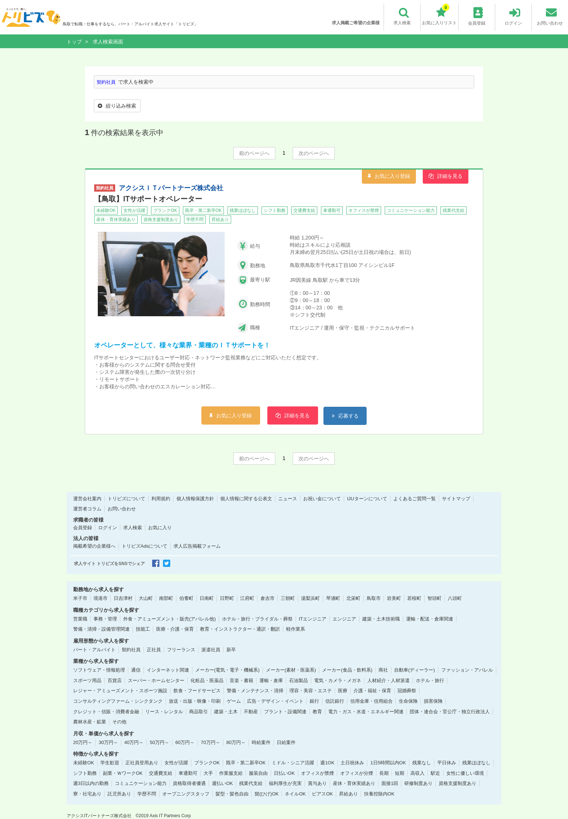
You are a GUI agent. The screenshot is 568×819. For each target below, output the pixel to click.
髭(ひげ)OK (267, 793)
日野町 (227, 598)
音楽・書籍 (241, 680)
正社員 (154, 649)
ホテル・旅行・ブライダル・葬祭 (257, 618)
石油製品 (298, 680)
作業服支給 (231, 773)
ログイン (107, 527)
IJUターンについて (367, 498)
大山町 (146, 598)
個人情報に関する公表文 (246, 498)
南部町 (166, 598)
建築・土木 (226, 711)
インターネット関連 (168, 670)
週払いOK (222, 783)
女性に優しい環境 (465, 773)
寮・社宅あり (87, 793)
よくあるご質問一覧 (414, 498)
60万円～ (185, 742)
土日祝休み (352, 762)
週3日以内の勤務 (91, 783)
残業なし (421, 762)
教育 (317, 711)
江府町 (247, 598)
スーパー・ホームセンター (156, 680)
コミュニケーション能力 (141, 783)
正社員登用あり (141, 762)
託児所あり (119, 793)
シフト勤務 (85, 773)
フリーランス (181, 649)
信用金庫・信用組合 (371, 700)
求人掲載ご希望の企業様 (355, 22)
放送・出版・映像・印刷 (195, 700)
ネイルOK (295, 793)
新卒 (231, 649)
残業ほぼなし (476, 762)
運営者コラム (87, 508)
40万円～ (133, 742)
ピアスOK (322, 793)
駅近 (435, 773)
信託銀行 (334, 700)
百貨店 (115, 680)
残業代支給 (251, 783)
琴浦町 (333, 598)
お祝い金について (322, 498)
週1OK (327, 762)
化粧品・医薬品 (207, 680)
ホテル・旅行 (430, 680)
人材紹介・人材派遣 (388, 680)
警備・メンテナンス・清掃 (255, 690)
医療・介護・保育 (175, 628)
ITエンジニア (313, 618)
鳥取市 (374, 598)
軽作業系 (295, 628)
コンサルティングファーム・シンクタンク (118, 700)
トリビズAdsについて (144, 546)
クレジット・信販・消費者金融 (106, 711)
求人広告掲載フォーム (197, 546)
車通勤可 (188, 773)
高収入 (417, 773)
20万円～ (82, 742)
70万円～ (210, 742)
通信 (136, 670)
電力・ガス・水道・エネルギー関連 (366, 711)
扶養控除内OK (379, 793)
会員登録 (82, 527)
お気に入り (160, 527)
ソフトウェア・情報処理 (99, 670)
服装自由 (258, 773)
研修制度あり (418, 783)
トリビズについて (126, 498)
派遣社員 (210, 649)
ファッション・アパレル (467, 670)
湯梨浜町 (310, 598)
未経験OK (83, 762)
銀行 (314, 700)
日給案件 (286, 742)
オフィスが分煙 (356, 773)
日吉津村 (123, 598)
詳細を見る (450, 175)
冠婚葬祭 (406, 690)
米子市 (80, 598)
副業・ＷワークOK (123, 773)
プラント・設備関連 (285, 711)
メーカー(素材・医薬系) (291, 670)
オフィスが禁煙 (317, 773)
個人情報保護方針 (195, 498)
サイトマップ (456, 498)
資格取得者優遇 (189, 783)
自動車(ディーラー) (414, 670)
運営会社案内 (87, 498)
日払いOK (284, 773)
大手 (208, 773)
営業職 (80, 618)
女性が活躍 (176, 762)
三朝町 (288, 598)
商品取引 (198, 711)
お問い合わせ (122, 508)
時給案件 (261, 742)
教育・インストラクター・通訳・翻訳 (240, 628)
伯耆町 (186, 598)
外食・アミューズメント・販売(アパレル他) (169, 618)
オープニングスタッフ (185, 793)
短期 (399, 773)
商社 (383, 670)
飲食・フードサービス (197, 690)
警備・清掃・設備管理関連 (101, 628)
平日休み (446, 762)
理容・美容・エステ (310, 690)
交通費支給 (160, 773)
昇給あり (348, 793)
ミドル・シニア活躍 (293, 762)
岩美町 (394, 598)
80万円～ (236, 742)
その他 (119, 721)
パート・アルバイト (94, 649)
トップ (74, 42)
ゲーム (234, 700)
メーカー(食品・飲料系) (347, 670)
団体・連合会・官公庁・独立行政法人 (450, 711)
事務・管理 (105, 618)
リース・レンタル (164, 711)
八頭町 (455, 598)
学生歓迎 (109, 762)
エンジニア (344, 618)
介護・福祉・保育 (372, 690)
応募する (351, 415)
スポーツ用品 (87, 680)
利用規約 (160, 498)
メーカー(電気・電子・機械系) (227, 670)
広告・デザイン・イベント (275, 700)
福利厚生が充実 (285, 783)
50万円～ (159, 742)
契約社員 (107, 82)
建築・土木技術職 (381, 618)
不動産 (251, 711)
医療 (342, 690)
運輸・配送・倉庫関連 (429, 618)
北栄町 (353, 598)
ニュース (287, 498)
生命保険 (408, 700)
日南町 (207, 598)
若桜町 (414, 598)
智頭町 (434, 598)
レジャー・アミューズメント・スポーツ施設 (120, 690)
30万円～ (108, 742)
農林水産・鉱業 (89, 721)
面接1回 (389, 783)
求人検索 (132, 527)
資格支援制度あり (457, 783)
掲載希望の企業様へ (94, 546)
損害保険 (433, 700)
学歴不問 (146, 793)
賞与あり (317, 783)
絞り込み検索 (118, 105)
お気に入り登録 (392, 175)
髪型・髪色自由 (232, 793)
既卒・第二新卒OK (246, 762)
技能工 (143, 628)
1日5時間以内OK (388, 762)
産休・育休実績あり (354, 783)
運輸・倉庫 (271, 680)
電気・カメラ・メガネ (337, 680)
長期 (384, 773)
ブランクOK (207, 762)
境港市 (100, 598)
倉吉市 (267, 598)
